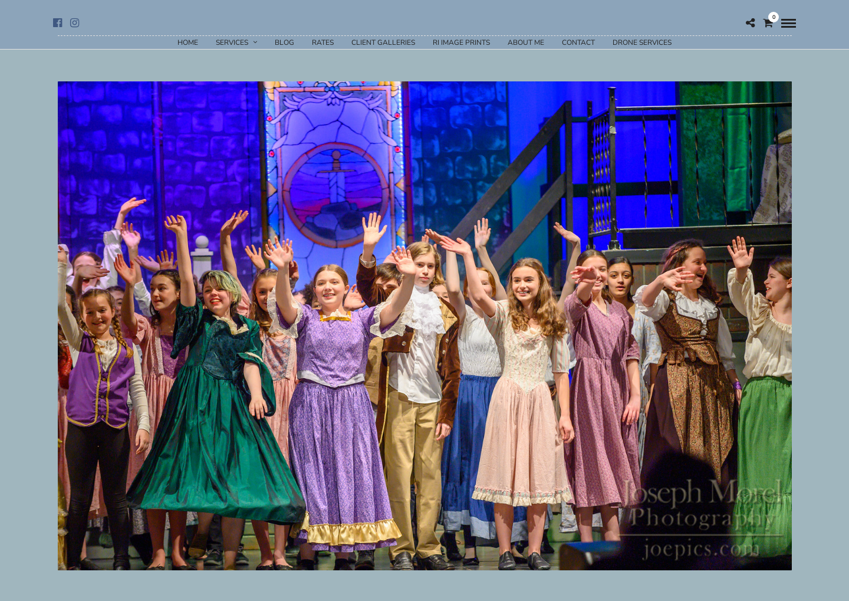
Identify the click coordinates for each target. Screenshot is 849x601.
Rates (323, 42)
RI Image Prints (461, 42)
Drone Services (642, 42)
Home (187, 42)
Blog (284, 42)
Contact (578, 42)
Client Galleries (383, 42)
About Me (526, 42)
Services (232, 42)
